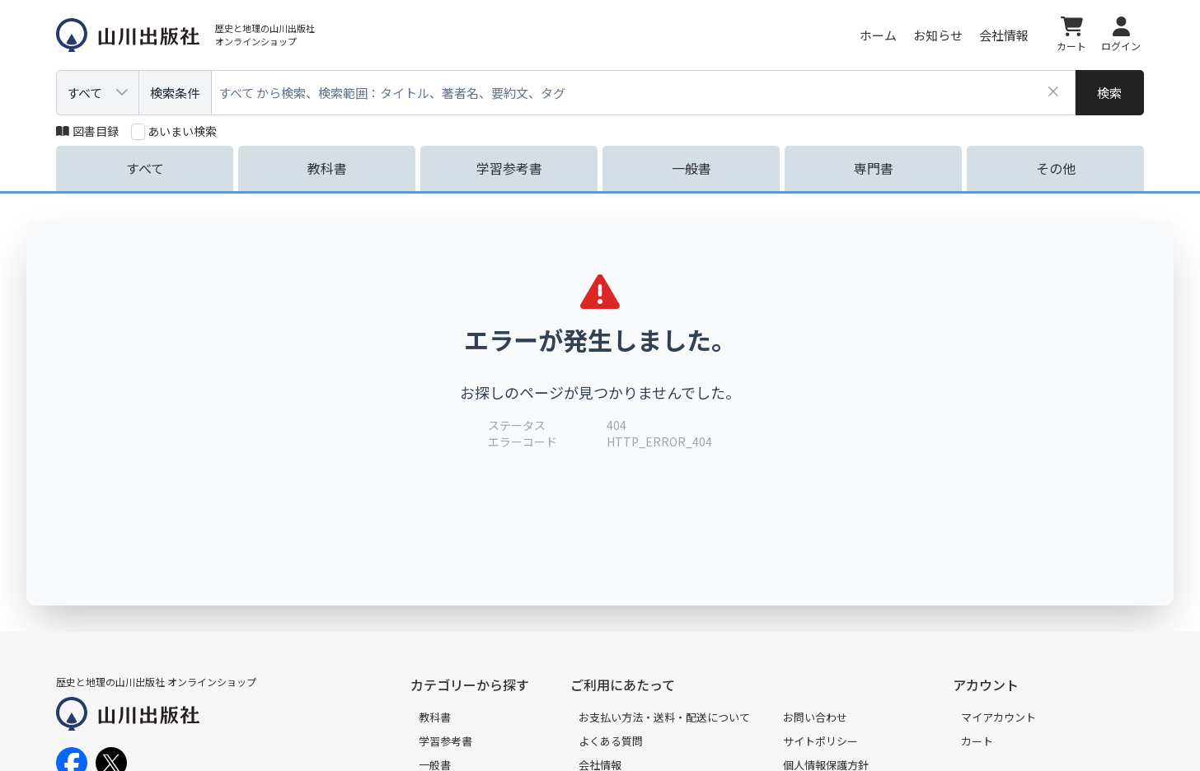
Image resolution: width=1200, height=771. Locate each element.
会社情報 (1004, 35)
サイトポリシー (820, 741)
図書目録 (87, 131)
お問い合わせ (815, 717)
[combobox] (644, 92)
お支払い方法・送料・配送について (664, 717)
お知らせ (938, 35)
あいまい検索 (182, 131)
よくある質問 (611, 741)
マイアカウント (998, 717)
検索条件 (174, 92)
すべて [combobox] (84, 92)
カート (977, 741)
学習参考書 (445, 741)
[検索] (1110, 92)
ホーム (878, 35)
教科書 (435, 717)
